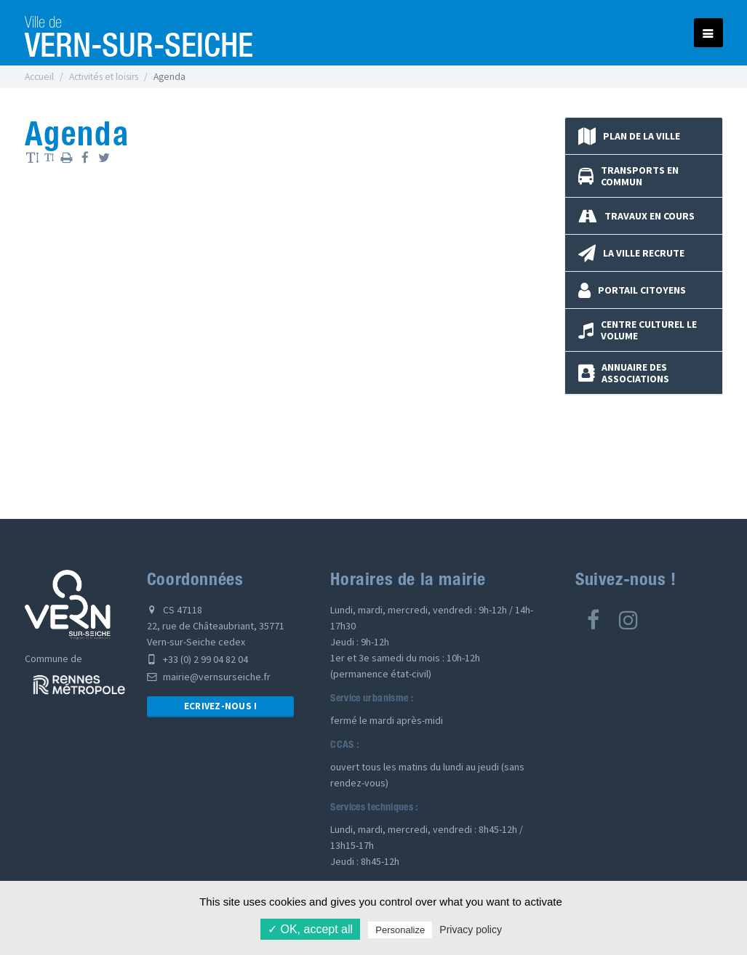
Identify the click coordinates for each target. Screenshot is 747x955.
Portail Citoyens (632, 290)
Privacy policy (470, 929)
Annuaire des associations (623, 372)
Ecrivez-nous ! (220, 706)
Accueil (39, 76)
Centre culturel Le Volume (637, 330)
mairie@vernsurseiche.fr (209, 676)
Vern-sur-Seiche (139, 32)
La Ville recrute (631, 253)
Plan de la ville (629, 136)
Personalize (400, 929)
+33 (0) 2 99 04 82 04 (197, 659)
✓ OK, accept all (310, 929)
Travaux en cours (636, 216)
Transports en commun (628, 176)
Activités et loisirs (103, 76)
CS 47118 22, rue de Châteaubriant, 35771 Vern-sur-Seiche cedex (215, 625)
